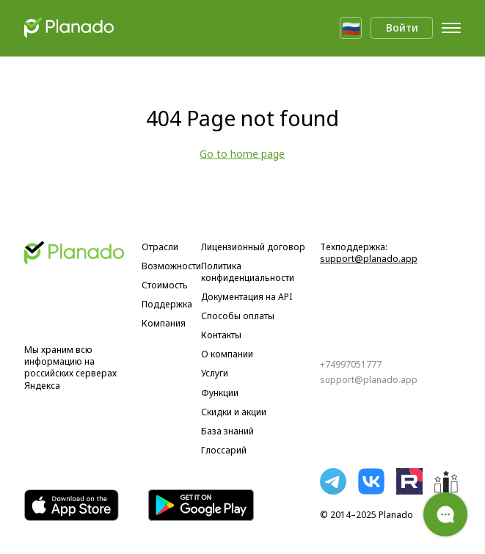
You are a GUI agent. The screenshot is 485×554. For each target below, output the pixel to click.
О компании (227, 354)
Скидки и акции (233, 412)
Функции (219, 393)
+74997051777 (351, 365)
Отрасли (160, 247)
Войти (402, 27)
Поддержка (167, 304)
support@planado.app (368, 258)
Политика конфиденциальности (247, 272)
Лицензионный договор (253, 247)
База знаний (227, 431)
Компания (164, 323)
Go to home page (242, 154)
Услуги (214, 373)
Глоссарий (224, 450)
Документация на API (246, 297)
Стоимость (165, 285)
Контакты (221, 335)
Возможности (171, 266)
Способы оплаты (237, 316)
